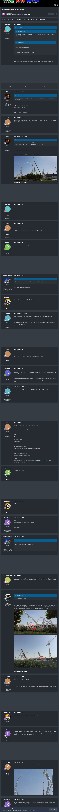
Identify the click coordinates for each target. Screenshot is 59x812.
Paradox (7, 242)
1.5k (7, 103)
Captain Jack (9, 13)
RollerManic (7, 517)
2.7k (7, 324)
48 (21, 19)
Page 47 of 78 (42, 19)
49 (24, 19)
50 (26, 19)
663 (7, 253)
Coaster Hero (7, 368)
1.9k (7, 740)
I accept (53, 809)
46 (17, 19)
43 (10, 19)
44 (12, 19)
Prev (5, 19)
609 (7, 379)
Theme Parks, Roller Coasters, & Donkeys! (23, 14)
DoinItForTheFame (7, 275)
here (39, 460)
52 (31, 19)
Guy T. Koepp (7, 468)
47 (19, 19)
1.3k (7, 128)
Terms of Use (4, 810)
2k (8, 35)
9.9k (7, 286)
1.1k (7, 308)
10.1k (7, 479)
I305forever (7, 297)
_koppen (7, 313)
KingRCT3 (7, 117)
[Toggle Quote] (15, 27)
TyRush (7, 729)
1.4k (7, 528)
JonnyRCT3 (7, 24)
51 (28, 19)
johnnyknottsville (7, 575)
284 (7, 586)
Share (45, 13)
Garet (7, 592)
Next (34, 19)
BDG (7, 92)
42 (8, 19)
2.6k (7, 603)
